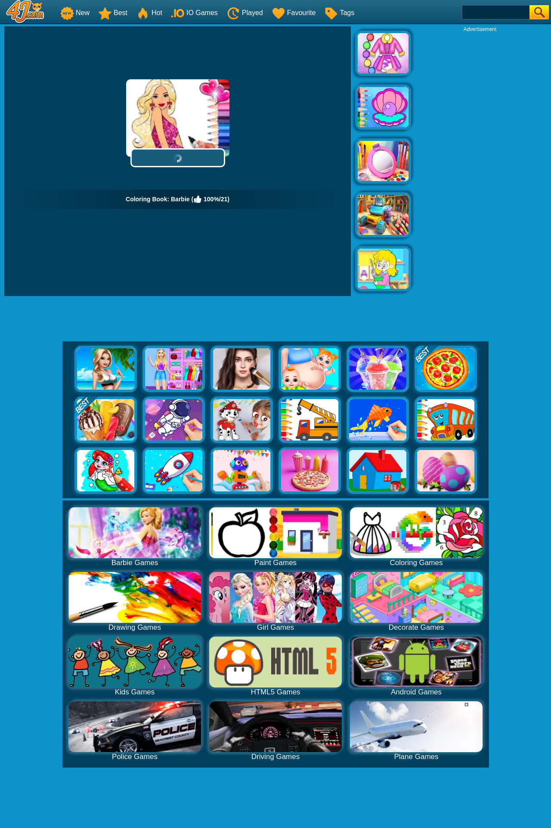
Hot (149, 12)
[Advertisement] (480, 162)
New (75, 12)
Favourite (294, 12)
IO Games (194, 12)
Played (244, 12)
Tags (339, 12)
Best (112, 12)
